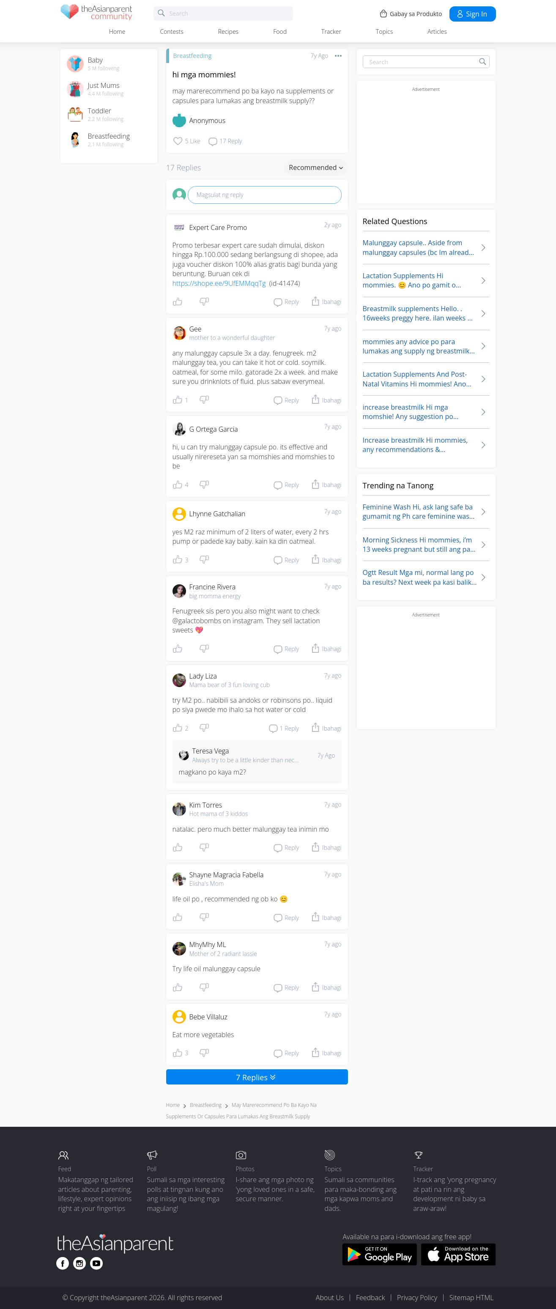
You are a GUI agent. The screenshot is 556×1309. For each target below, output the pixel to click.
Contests (171, 31)
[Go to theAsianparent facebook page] (62, 1263)
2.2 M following (106, 119)
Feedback (370, 1297)
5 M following (104, 68)
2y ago (333, 225)
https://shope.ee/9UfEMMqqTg (219, 283)
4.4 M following (106, 93)
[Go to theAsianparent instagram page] (79, 1263)
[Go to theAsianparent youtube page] (96, 1263)
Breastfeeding (192, 56)
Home (117, 31)
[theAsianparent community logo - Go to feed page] (96, 13)
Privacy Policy (417, 1297)
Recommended (315, 167)
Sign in (472, 14)
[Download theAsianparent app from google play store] (379, 1263)
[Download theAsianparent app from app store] (458, 1263)
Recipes (228, 31)
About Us (330, 1297)
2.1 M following (106, 144)
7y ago (333, 328)
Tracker (331, 31)
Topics (384, 31)
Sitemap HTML (471, 1297)
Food (280, 31)
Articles (437, 31)
